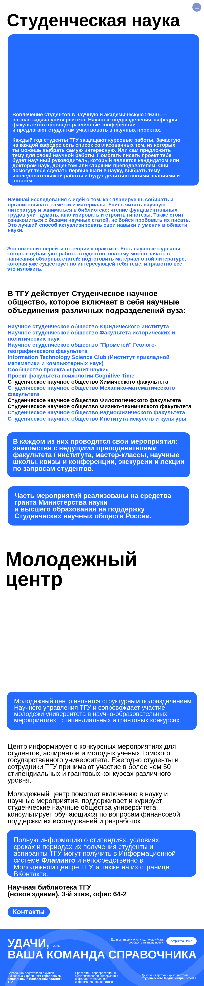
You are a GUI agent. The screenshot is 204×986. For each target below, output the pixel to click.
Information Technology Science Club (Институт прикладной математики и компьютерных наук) (88, 360)
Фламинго (58, 860)
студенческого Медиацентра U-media (169, 978)
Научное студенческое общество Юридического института (88, 326)
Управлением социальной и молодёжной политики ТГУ (35, 978)
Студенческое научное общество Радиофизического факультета (96, 412)
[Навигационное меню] (197, 7)
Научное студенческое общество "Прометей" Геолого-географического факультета (82, 348)
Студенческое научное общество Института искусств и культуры (97, 419)
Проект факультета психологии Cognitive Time (71, 376)
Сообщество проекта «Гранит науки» (58, 369)
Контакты (29, 912)
